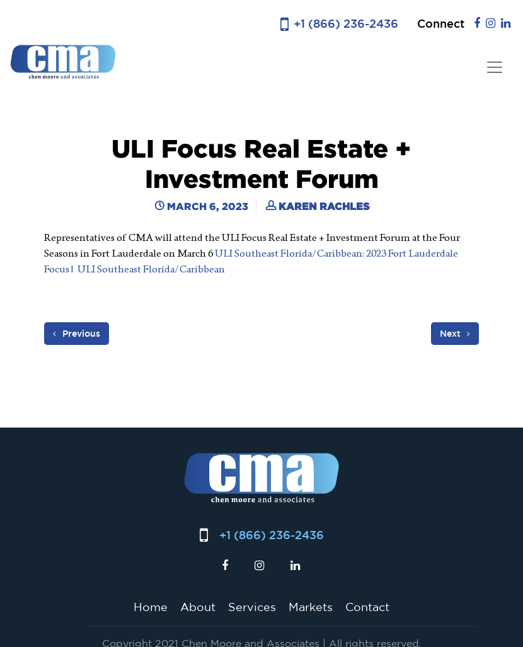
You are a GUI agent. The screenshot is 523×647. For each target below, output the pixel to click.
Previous (76, 334)
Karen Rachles (324, 206)
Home (151, 606)
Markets (311, 606)
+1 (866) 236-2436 (346, 24)
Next (455, 334)
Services (252, 606)
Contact (367, 606)
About (198, 606)
